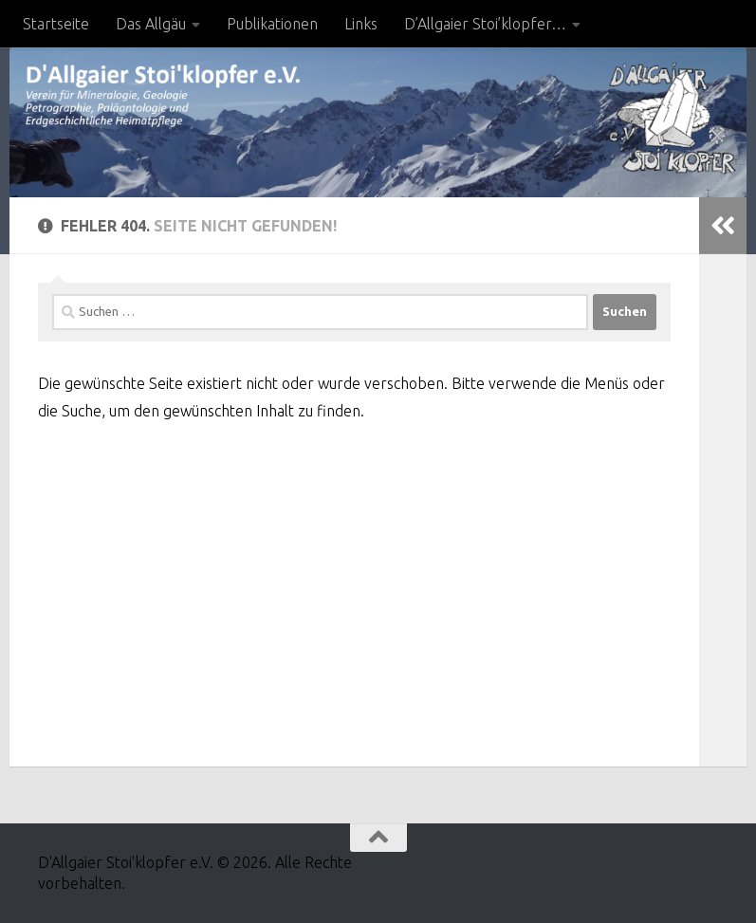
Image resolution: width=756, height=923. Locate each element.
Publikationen (272, 23)
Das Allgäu (151, 23)
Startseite (56, 23)
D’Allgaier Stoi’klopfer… (485, 23)
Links (361, 23)
